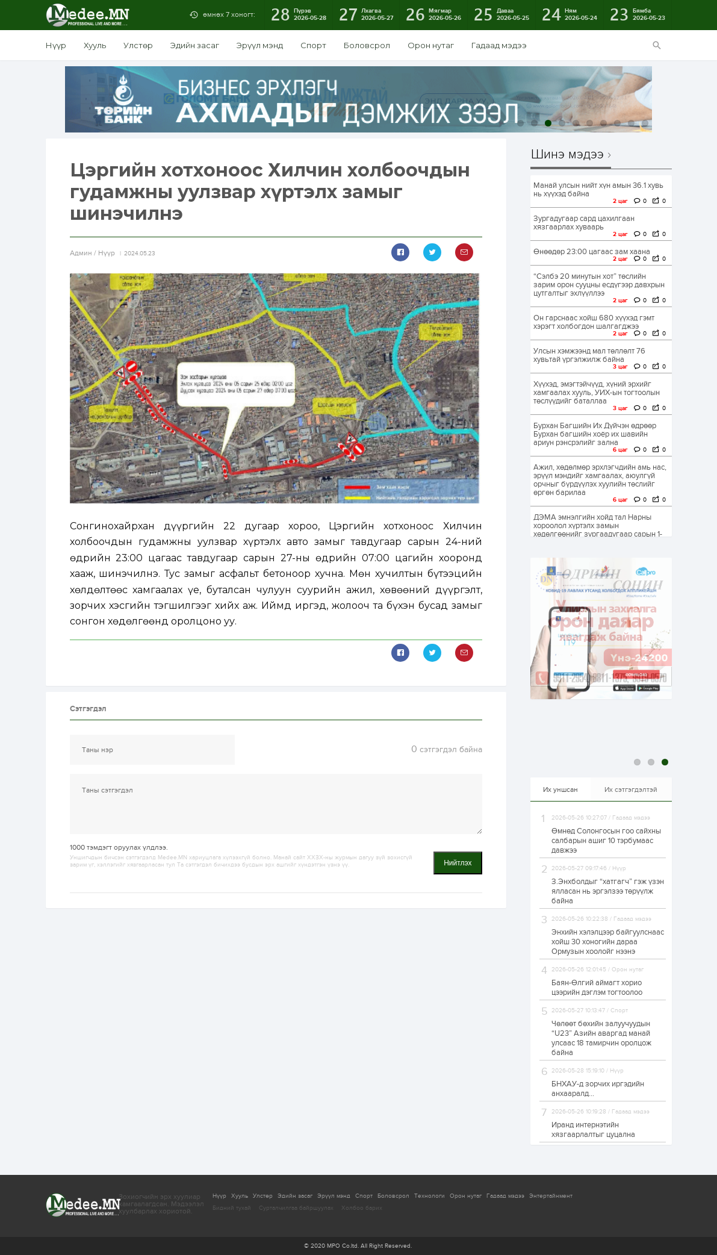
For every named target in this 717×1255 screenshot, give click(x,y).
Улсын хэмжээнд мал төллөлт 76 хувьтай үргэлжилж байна (589, 355)
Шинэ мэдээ (567, 155)
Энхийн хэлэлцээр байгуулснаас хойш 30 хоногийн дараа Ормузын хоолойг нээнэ (607, 941)
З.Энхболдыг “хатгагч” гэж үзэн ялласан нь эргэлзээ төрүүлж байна (607, 891)
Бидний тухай (232, 1208)
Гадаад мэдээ (499, 45)
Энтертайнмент (551, 1196)
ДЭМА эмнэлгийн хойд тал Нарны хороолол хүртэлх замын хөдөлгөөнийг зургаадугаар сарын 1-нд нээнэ (597, 530)
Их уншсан (560, 789)
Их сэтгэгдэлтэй (630, 789)
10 (645, 123)
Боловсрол (367, 45)
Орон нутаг (431, 45)
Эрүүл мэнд (260, 45)
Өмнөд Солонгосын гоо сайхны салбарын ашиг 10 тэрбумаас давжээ (606, 840)
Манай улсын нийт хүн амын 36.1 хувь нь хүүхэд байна (598, 189)
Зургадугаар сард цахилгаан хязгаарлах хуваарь (584, 222)
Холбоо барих (361, 1208)
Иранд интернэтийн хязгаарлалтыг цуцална (593, 1129)
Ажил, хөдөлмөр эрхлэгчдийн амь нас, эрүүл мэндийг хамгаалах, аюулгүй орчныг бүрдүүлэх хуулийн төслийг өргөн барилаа (599, 480)
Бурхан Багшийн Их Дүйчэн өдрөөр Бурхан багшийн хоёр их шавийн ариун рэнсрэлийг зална (594, 434)
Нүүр (56, 45)
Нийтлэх (457, 863)
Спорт (313, 45)
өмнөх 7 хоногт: (229, 14)
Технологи (429, 1196)
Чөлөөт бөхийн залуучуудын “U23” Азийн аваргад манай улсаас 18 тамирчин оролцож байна (601, 1038)
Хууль (95, 45)
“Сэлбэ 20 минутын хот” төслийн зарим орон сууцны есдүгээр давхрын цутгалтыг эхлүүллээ (599, 284)
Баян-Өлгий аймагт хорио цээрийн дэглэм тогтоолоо (596, 987)
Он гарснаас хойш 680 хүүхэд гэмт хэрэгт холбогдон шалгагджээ (593, 322)
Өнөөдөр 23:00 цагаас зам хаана (591, 252)
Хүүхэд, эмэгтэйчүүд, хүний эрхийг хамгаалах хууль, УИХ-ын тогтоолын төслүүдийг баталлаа (596, 392)
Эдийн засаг (194, 45)
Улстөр (138, 45)
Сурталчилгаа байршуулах (296, 1208)
